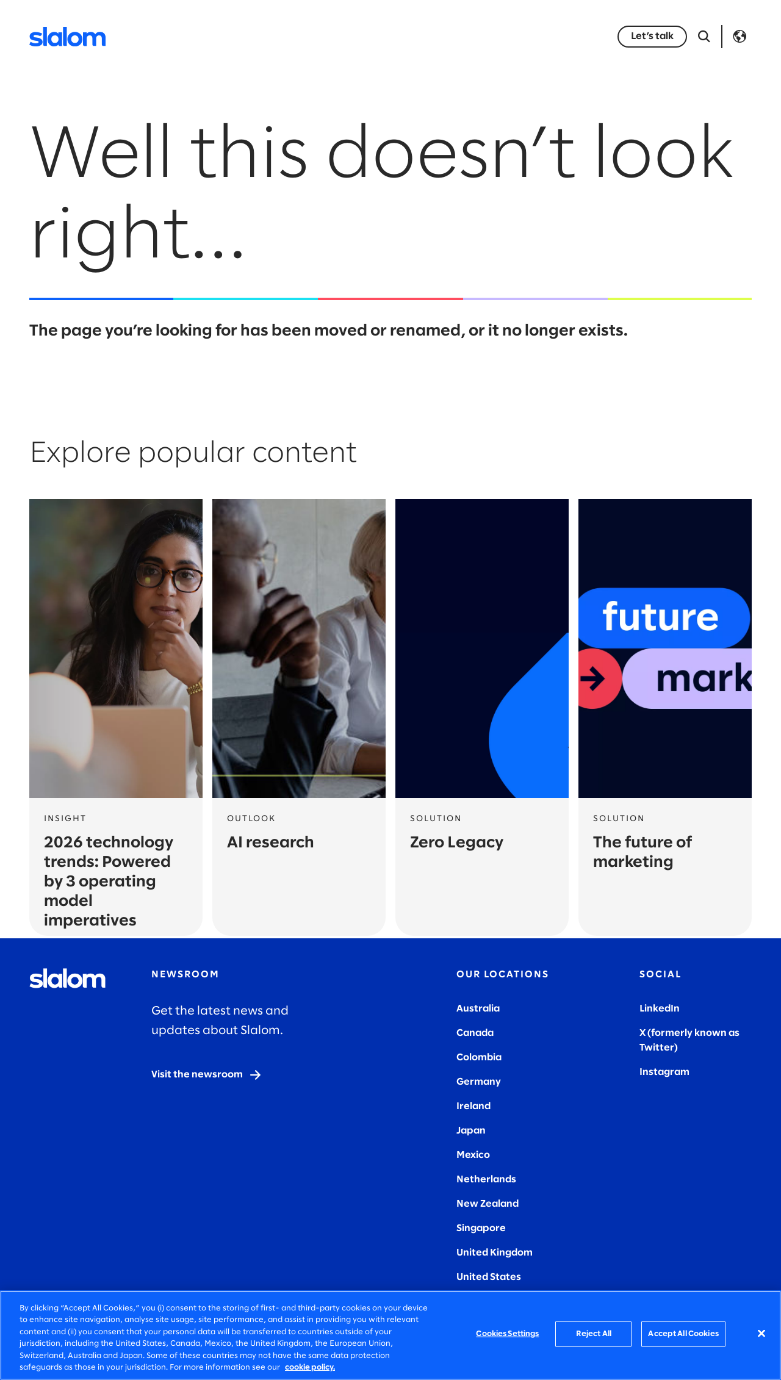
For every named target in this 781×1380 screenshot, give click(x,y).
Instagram (664, 1072)
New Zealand (487, 1204)
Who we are (468, 36)
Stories (399, 36)
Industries (272, 36)
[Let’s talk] (652, 37)
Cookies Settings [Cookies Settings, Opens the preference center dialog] (507, 1334)
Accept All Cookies (683, 1334)
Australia (478, 1008)
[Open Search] (704, 36)
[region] (390, 1335)
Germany (478, 1082)
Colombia (479, 1057)
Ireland (473, 1106)
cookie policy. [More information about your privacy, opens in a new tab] (310, 1367)
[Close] (761, 1333)
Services (203, 36)
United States (488, 1277)
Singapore (481, 1228)
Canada (475, 1033)
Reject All (593, 1334)
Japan (471, 1130)
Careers (540, 36)
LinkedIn (659, 1008)
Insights (340, 36)
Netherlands (486, 1179)
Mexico (473, 1155)
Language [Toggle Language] (739, 36)
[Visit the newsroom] (206, 1075)
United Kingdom (494, 1252)
